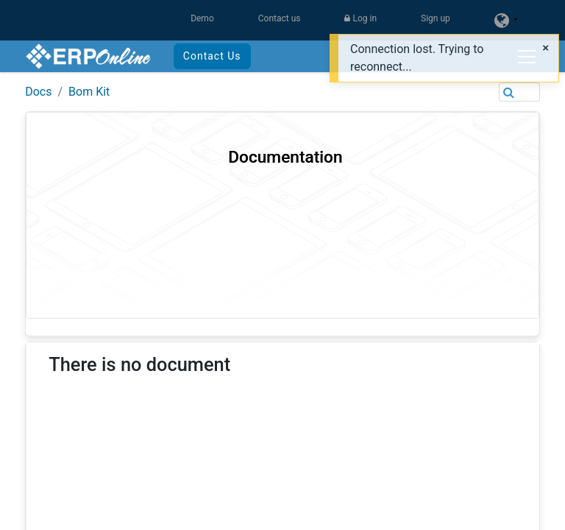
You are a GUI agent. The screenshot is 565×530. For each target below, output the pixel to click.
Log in (360, 18)
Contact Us (212, 56)
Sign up (435, 18)
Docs (38, 92)
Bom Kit (89, 92)
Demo (202, 18)
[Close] (545, 48)
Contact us (279, 18)
